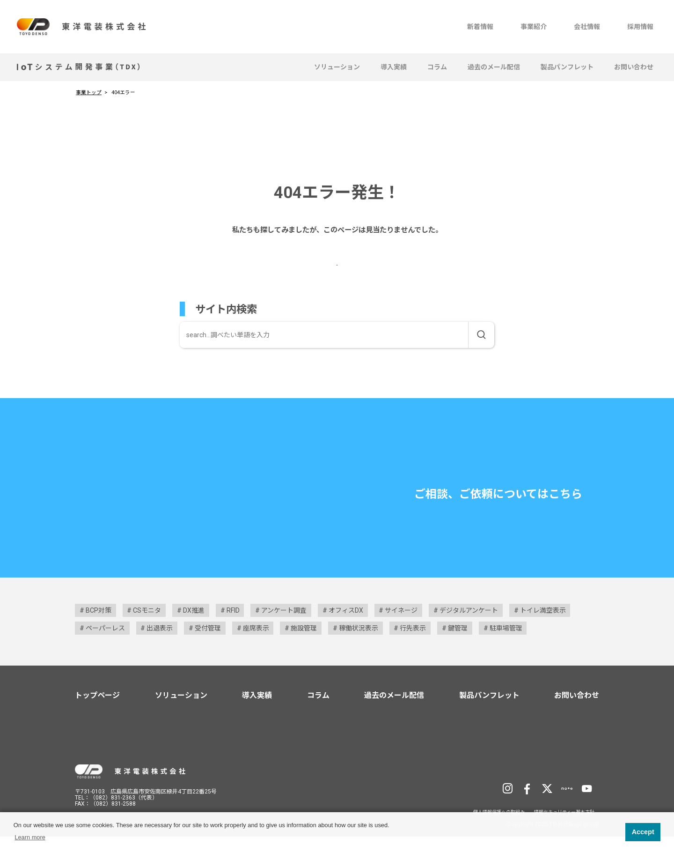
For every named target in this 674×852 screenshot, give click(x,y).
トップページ (97, 710)
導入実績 (394, 67)
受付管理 (208, 643)
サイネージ (401, 626)
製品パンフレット (567, 67)
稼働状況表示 (358, 643)
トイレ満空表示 (543, 626)
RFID (233, 626)
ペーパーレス (105, 643)
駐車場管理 (506, 643)
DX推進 (194, 626)
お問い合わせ (633, 67)
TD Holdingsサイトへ (552, 786)
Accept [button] (643, 832)
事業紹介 (533, 26)
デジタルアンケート (469, 626)
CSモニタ (147, 626)
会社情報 (587, 26)
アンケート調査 (284, 626)
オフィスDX (346, 626)
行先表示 (413, 643)
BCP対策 (98, 626)
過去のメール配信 (494, 67)
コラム (437, 67)
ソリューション (337, 67)
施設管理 (304, 643)
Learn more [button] (30, 837)
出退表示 (160, 643)
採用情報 (640, 26)
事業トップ (89, 92)
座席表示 (256, 643)
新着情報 (480, 26)
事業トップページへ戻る (331, 271)
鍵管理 (458, 643)
